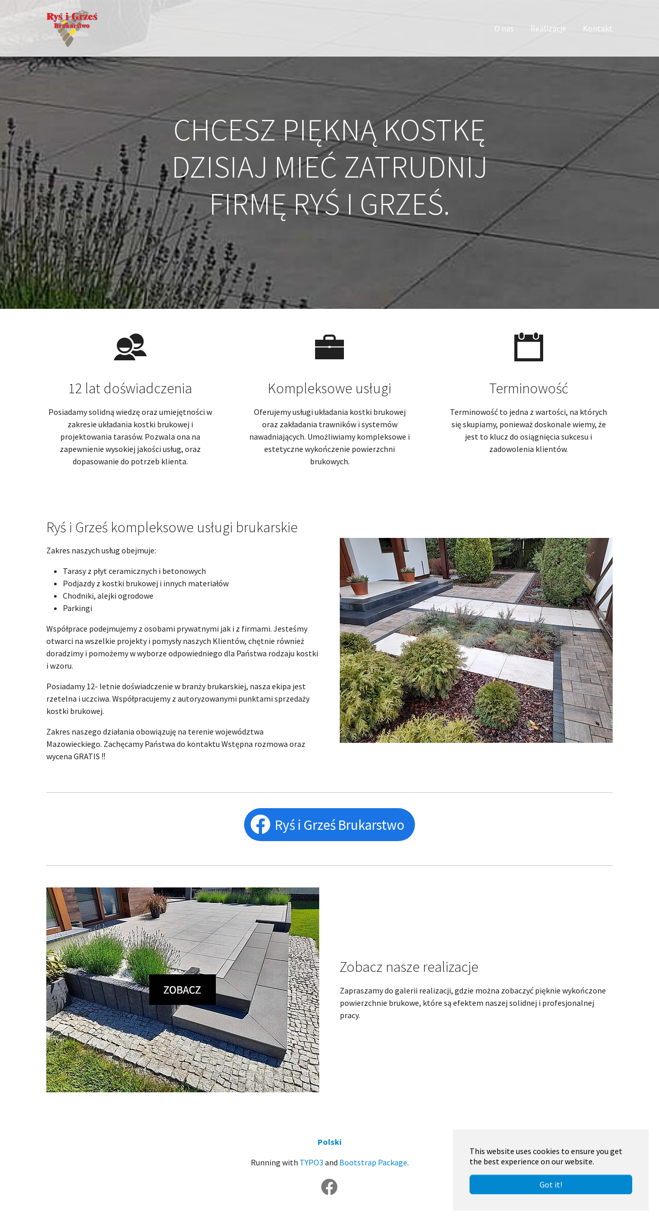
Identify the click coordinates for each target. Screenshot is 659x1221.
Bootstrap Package (373, 1162)
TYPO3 (311, 1162)
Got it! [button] (551, 1184)
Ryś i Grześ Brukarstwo (340, 824)
